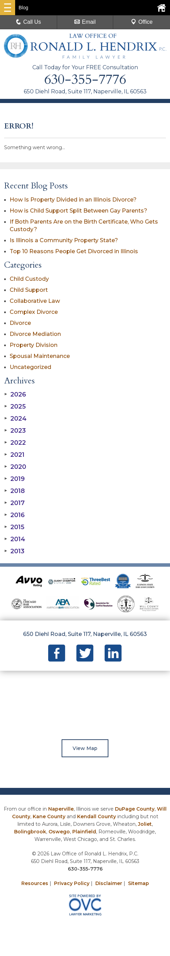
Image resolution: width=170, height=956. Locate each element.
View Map (85, 748)
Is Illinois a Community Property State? (64, 240)
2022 (15, 442)
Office (142, 22)
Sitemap (138, 883)
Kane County (49, 816)
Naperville (61, 809)
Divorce (20, 323)
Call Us (28, 22)
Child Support (29, 290)
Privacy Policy (71, 883)
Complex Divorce (34, 312)
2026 (15, 394)
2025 (15, 406)
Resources (34, 883)
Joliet (145, 824)
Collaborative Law (35, 301)
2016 (14, 515)
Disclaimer (108, 883)
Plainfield (84, 832)
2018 (14, 490)
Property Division (33, 345)
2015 (14, 527)
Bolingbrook (30, 832)
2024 (15, 418)
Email (85, 22)
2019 (14, 478)
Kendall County (96, 816)
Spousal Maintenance (40, 356)
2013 (14, 551)
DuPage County (135, 809)
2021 (14, 454)
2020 (15, 466)
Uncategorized (30, 367)
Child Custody (29, 279)
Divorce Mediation (35, 334)
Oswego (59, 832)
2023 (15, 430)
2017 (14, 503)
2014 (14, 539)
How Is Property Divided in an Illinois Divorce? (73, 199)
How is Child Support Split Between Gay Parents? (78, 210)
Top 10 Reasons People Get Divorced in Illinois (74, 251)
